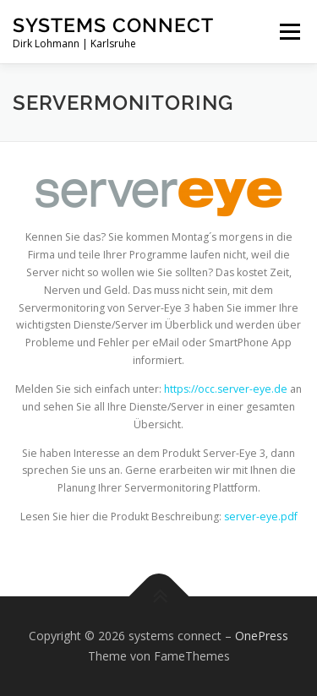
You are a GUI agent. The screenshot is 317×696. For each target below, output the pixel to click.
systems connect (113, 25)
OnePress (261, 636)
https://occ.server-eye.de (224, 389)
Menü (289, 31)
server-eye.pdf (261, 516)
